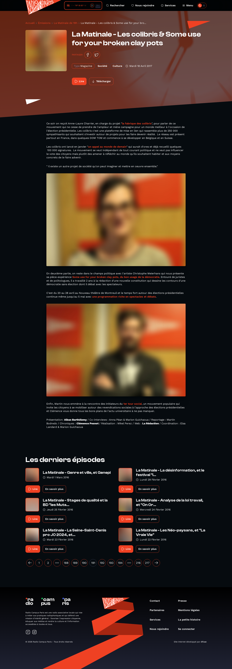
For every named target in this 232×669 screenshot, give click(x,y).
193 (111, 562)
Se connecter (188, 628)
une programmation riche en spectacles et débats (124, 296)
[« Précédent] (30, 562)
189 (75, 562)
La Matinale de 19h (65, 22)
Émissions (44, 22)
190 (84, 562)
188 (66, 562)
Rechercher (115, 5)
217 (147, 562)
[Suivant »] (156, 562)
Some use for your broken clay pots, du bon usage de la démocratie (115, 277)
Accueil (30, 22)
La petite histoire (190, 619)
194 (120, 562)
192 (102, 562)
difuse (204, 642)
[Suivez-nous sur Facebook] (28, 632)
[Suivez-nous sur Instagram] (34, 632)
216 (138, 562)
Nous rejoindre (142, 5)
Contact (156, 600)
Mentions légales (190, 610)
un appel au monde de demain (107, 146)
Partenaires (159, 610)
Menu (187, 5)
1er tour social (132, 403)
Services (168, 5)
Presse (184, 600)
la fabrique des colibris (137, 123)
